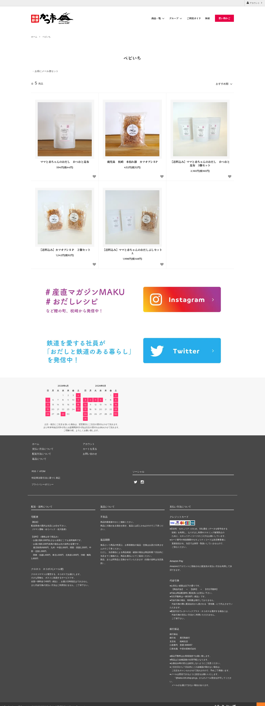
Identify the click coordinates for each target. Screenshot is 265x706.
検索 (207, 18)
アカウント (254, 2)
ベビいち (46, 37)
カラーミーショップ (11, 701)
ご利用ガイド (194, 18)
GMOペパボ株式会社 (56, 701)
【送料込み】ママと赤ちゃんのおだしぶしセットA (132, 250)
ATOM (41, 469)
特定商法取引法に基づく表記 (46, 474)
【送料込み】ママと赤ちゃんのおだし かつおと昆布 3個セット (200, 162)
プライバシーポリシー (43, 479)
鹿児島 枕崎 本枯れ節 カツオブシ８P (132, 161)
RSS (33, 469)
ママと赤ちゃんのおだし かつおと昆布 (64, 161)
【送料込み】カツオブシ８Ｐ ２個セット (64, 249)
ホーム (34, 37)
